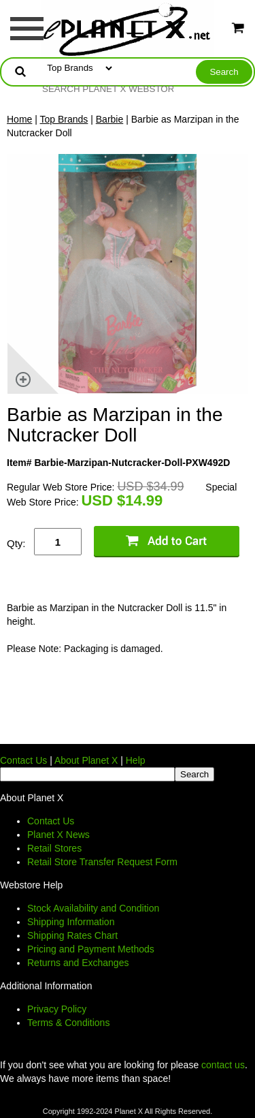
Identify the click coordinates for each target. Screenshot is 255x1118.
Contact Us (23, 760)
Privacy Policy (56, 1009)
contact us (223, 1064)
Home (19, 119)
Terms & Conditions (68, 1022)
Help (136, 760)
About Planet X (86, 760)
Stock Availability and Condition (93, 908)
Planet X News (58, 834)
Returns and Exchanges (78, 962)
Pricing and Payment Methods (90, 949)
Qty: (16, 543)
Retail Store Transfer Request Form (102, 861)
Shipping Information (70, 921)
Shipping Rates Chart (72, 935)
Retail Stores (54, 848)
